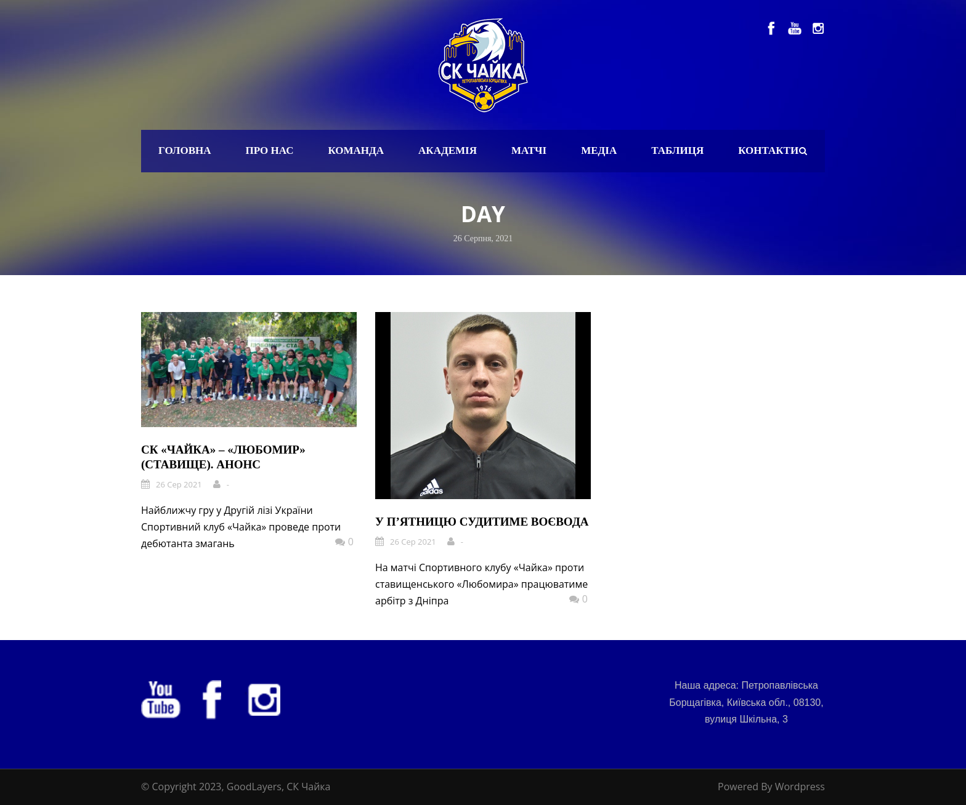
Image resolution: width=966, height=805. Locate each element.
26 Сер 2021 (179, 484)
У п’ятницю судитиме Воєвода (481, 521)
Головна (184, 150)
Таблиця (677, 150)
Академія (447, 150)
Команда (356, 150)
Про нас (270, 150)
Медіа (599, 150)
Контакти (768, 150)
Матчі (528, 150)
